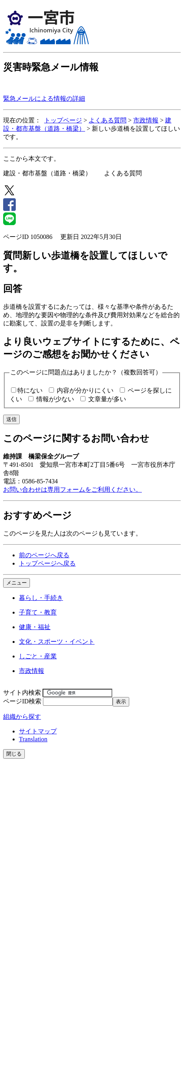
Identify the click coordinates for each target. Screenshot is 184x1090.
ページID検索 (22, 701)
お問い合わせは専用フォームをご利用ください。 (72, 489)
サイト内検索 (22, 692)
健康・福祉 (34, 627)
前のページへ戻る (44, 555)
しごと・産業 (38, 656)
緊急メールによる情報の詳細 (44, 98)
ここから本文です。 (31, 158)
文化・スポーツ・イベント (57, 641)
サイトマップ (38, 731)
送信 (11, 419)
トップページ (63, 120)
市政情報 (145, 120)
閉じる (14, 754)
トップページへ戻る (47, 563)
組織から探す (22, 716)
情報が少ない (55, 399)
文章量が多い (107, 399)
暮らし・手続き (41, 597)
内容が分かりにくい (85, 390)
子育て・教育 (38, 612)
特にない (30, 390)
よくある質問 (107, 120)
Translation (33, 739)
